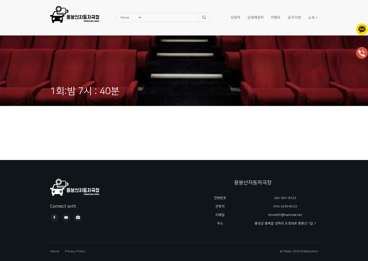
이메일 (220, 215)
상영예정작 (255, 17)
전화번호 (220, 198)
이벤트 (276, 17)
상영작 (235, 17)
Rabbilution (309, 251)
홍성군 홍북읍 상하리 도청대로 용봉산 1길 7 (285, 223)
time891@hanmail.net (285, 215)
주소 (220, 223)
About (54, 251)
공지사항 (294, 17)
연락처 (220, 206)
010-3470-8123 (285, 206)
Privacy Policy (75, 251)
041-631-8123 (285, 198)
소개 (311, 18)
